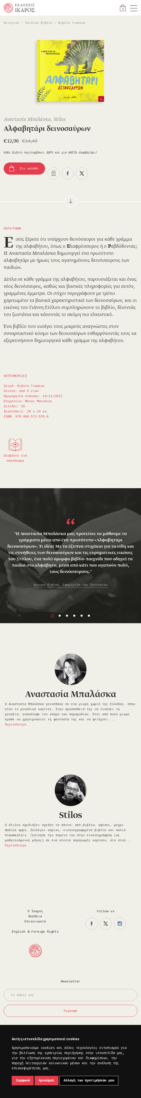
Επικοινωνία (35, 921)
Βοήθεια (35, 916)
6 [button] (88, 615)
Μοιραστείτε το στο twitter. (82, 173)
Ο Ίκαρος (35, 911)
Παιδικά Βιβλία (38, 23)
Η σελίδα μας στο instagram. (120, 924)
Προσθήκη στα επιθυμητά (53, 173)
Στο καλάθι (29, 168)
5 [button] (81, 615)
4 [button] (74, 615)
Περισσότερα (15, 724)
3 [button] (67, 615)
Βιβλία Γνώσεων (71, 23)
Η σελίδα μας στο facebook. (91, 924)
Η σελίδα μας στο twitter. (106, 924)
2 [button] (59, 615)
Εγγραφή (70, 1011)
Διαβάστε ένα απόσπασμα (15, 458)
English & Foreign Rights (35, 932)
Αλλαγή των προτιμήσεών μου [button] (89, 1080)
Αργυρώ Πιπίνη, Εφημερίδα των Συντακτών (71, 585)
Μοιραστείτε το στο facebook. (68, 173)
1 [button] (52, 616)
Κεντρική (11, 23)
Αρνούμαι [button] (46, 1080)
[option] (70, 545)
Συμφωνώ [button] (22, 1080)
